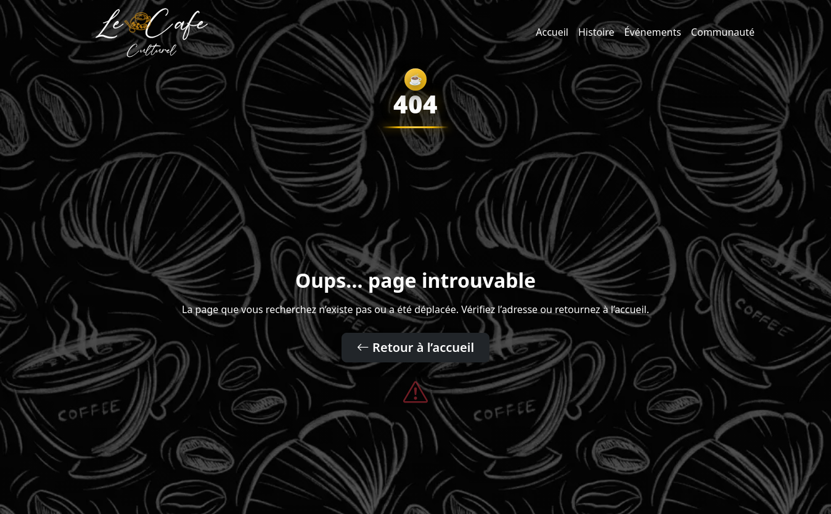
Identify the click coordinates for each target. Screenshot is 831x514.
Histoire (596, 32)
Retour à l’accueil (415, 347)
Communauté (723, 32)
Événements (652, 32)
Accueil (552, 32)
